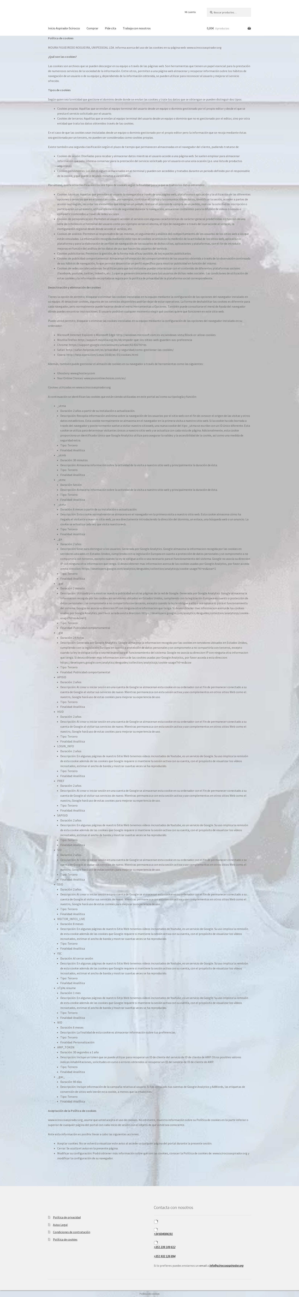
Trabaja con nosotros (137, 28)
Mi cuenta (190, 12)
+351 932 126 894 (164, 1256)
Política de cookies (65, 1239)
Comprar (92, 28)
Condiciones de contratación (71, 1232)
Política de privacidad (67, 1217)
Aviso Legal (60, 1225)
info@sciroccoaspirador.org (226, 1265)
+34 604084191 (163, 1234)
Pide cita (110, 28)
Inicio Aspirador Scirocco (64, 28)
